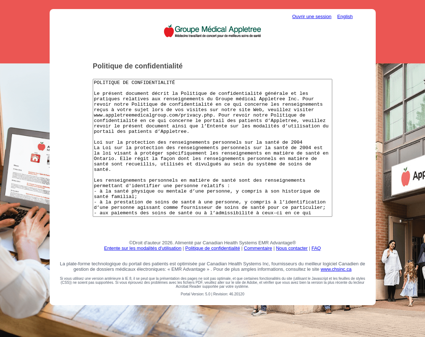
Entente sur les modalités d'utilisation (142, 272)
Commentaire (258, 272)
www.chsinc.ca (336, 293)
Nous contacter (292, 272)
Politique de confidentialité (212, 272)
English (345, 16)
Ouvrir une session (311, 16)
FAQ (316, 272)
